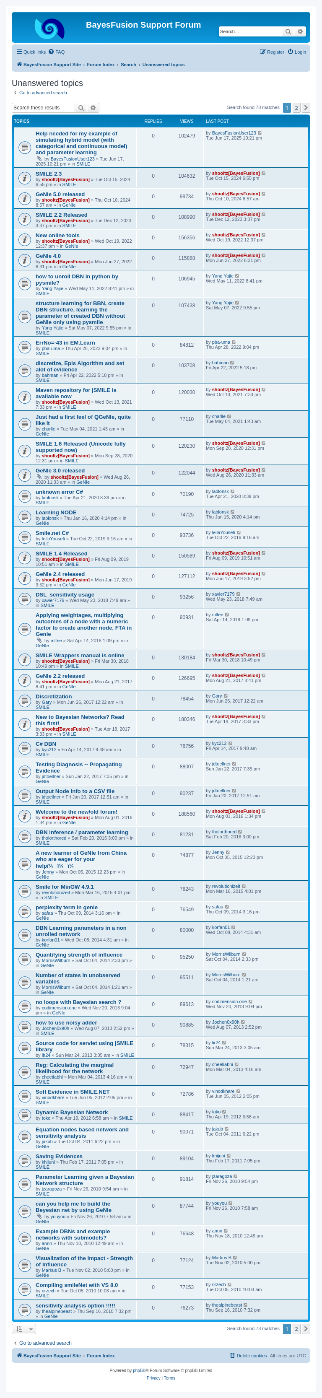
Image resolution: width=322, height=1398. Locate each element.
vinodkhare (53, 1097)
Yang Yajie (52, 288)
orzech (49, 1290)
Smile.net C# (52, 533)
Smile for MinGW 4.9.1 (65, 887)
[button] (306, 108)
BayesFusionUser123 (73, 158)
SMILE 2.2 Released (62, 215)
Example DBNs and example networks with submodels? (73, 1234)
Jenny (48, 871)
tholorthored (54, 837)
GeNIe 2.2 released (60, 676)
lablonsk (50, 497)
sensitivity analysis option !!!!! (75, 1305)
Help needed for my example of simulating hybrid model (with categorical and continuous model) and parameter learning (81, 143)
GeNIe (69, 204)
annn (47, 1243)
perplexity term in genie (67, 907)
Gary (47, 702)
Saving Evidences (59, 1156)
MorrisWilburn (56, 960)
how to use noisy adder (66, 1022)
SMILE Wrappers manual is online (80, 655)
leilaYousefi (53, 538)
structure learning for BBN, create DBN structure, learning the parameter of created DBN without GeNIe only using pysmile (80, 312)
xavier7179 (53, 600)
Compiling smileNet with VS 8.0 (77, 1285)
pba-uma (51, 348)
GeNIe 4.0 (48, 256)
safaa (47, 913)
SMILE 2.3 (49, 174)
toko (46, 1117)
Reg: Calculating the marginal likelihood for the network (75, 1068)
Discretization (54, 696)
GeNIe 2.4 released (60, 574)
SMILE (83, 163)
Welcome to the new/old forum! (76, 812)
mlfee (56, 640)
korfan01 (51, 939)
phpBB (139, 1370)
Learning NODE (56, 512)
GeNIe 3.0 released (60, 470)
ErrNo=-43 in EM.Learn (65, 343)
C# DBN (46, 744)
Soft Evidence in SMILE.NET (73, 1092)
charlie (48, 428)
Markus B (51, 1270)
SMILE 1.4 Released (62, 553)
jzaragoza (52, 1188)
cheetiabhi (52, 1076)
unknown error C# (59, 492)
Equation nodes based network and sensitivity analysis (82, 1132)
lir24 (46, 1055)
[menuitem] (56, 52)
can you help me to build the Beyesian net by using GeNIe (74, 1207)
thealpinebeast (57, 1311)
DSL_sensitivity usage (65, 594)
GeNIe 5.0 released (60, 194)
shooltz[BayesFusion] (66, 179)
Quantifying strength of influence (79, 955)
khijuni (48, 1162)
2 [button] (296, 108)
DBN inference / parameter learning (82, 832)
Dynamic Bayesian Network (72, 1112)
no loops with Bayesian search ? (78, 1002)
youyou (58, 1216)
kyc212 (49, 749)
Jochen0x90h (55, 1028)
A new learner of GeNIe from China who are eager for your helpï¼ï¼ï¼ (81, 859)
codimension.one (59, 1007)
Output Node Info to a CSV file (75, 791)
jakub (47, 1141)
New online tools (58, 235)
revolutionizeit (56, 892)
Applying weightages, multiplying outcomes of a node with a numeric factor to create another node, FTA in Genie (84, 624)
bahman (50, 375)
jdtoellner (51, 776)
